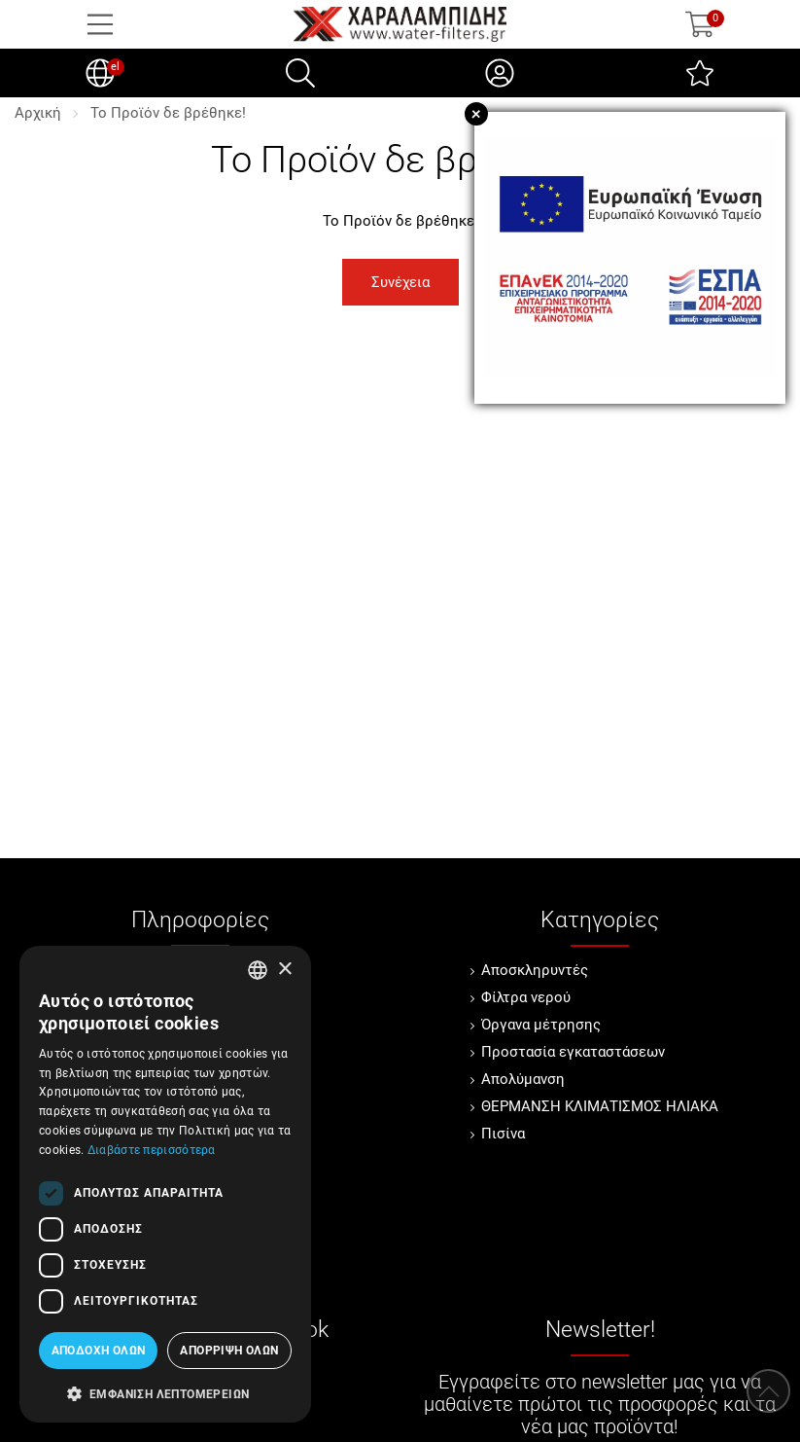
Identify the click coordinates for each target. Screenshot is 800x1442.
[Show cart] (699, 24)
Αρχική (38, 113)
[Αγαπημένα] (699, 73)
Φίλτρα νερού (526, 997)
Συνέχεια (400, 282)
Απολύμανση (523, 1079)
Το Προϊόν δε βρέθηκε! (168, 113)
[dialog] (165, 1184)
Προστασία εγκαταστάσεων (573, 1052)
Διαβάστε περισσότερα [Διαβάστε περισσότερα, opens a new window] (151, 1150)
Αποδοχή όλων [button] (99, 1350)
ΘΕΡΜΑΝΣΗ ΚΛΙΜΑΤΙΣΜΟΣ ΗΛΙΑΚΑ (599, 1106)
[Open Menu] (100, 24)
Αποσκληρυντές (534, 970)
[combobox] (257, 970)
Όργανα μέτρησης (541, 1024)
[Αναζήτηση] (300, 73)
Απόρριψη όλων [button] (229, 1350)
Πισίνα (503, 1133)
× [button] (284, 969)
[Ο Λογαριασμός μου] (499, 73)
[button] (165, 1392)
